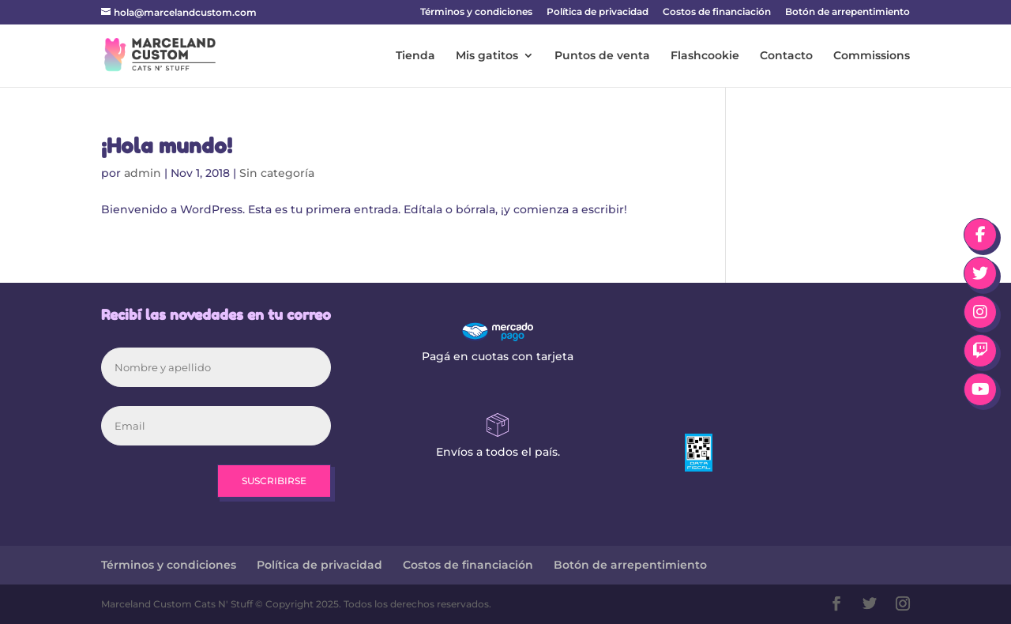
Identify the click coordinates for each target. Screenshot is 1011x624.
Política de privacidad (597, 12)
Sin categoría (276, 173)
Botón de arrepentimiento (847, 12)
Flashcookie (705, 56)
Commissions (871, 56)
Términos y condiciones (476, 12)
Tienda (415, 56)
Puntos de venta (602, 56)
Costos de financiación (717, 12)
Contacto (786, 56)
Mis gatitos (487, 56)
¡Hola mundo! (166, 145)
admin (142, 173)
